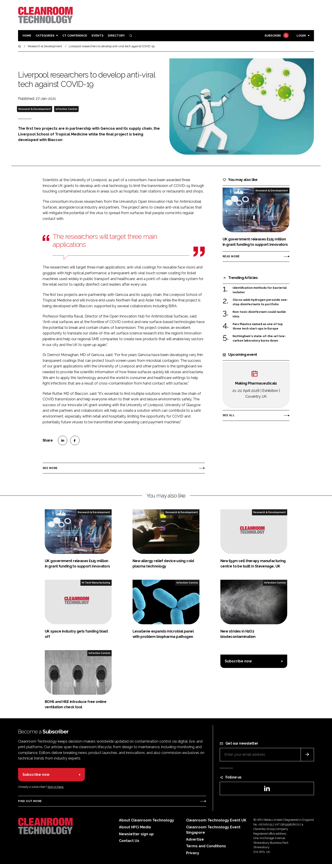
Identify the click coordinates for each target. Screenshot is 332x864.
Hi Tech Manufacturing (96, 582)
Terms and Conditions (206, 846)
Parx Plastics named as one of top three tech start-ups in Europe (258, 326)
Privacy (192, 853)
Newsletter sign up (136, 834)
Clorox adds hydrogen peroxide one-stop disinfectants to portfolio (260, 302)
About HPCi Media (135, 827)
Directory (116, 35)
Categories (45, 35)
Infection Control (66, 109)
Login (301, 35)
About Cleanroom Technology (146, 820)
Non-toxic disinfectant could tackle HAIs (259, 314)
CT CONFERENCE (74, 35)
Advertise (195, 839)
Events (97, 35)
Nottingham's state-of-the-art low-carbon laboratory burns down (259, 338)
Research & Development (34, 109)
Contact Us (129, 841)
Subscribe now (238, 661)
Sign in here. (55, 786)
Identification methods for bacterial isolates (260, 290)
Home (27, 35)
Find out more (30, 801)
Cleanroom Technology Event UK (216, 820)
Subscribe (276, 36)
